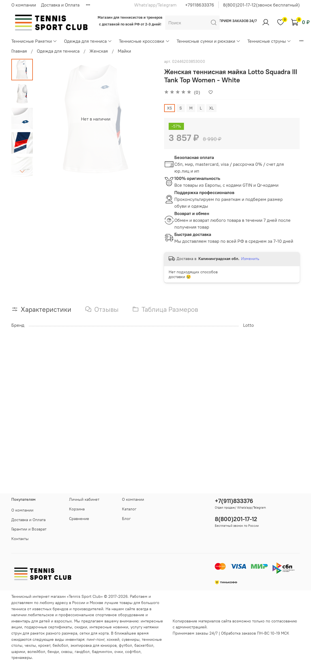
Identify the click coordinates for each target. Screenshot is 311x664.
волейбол (36, 651)
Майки (124, 51)
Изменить (250, 258)
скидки (80, 626)
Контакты (20, 538)
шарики (18, 651)
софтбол (133, 651)
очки (118, 651)
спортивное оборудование (119, 614)
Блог (126, 518)
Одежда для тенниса (88, 41)
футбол (125, 645)
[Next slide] (22, 171)
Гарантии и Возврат (28, 529)
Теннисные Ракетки (34, 41)
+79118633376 (199, 5)
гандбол (82, 651)
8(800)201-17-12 (236, 519)
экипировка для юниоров (93, 645)
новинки (120, 626)
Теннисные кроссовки (144, 41)
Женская (98, 51)
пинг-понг (95, 639)
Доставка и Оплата (60, 5)
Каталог (129, 509)
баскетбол (143, 645)
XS (169, 108)
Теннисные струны (269, 41)
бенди (53, 651)
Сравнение (79, 518)
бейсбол (60, 645)
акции (16, 626)
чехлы (30, 645)
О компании (23, 5)
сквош (66, 651)
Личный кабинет (84, 499)
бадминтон (102, 651)
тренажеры (21, 657)
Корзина (77, 509)
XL (211, 108)
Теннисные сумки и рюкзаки (209, 41)
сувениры (131, 639)
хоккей (113, 639)
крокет (44, 645)
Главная (19, 51)
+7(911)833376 (234, 501)
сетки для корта (94, 633)
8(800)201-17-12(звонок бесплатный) (261, 5)
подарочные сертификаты (48, 626)
